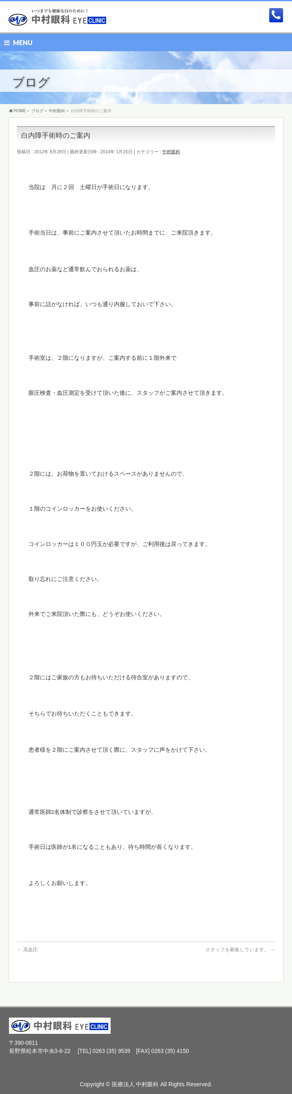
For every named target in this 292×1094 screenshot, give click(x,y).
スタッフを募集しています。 (240, 950)
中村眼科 (171, 151)
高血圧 (27, 950)
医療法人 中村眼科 (135, 1084)
